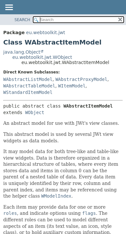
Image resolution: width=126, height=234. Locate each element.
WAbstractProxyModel (81, 79)
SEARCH (22, 20)
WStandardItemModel (28, 92)
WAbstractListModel (28, 79)
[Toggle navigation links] (8, 7)
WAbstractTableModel (29, 85)
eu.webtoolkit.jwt (45, 32)
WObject (34, 112)
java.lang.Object (21, 52)
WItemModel (71, 85)
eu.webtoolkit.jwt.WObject (42, 57)
